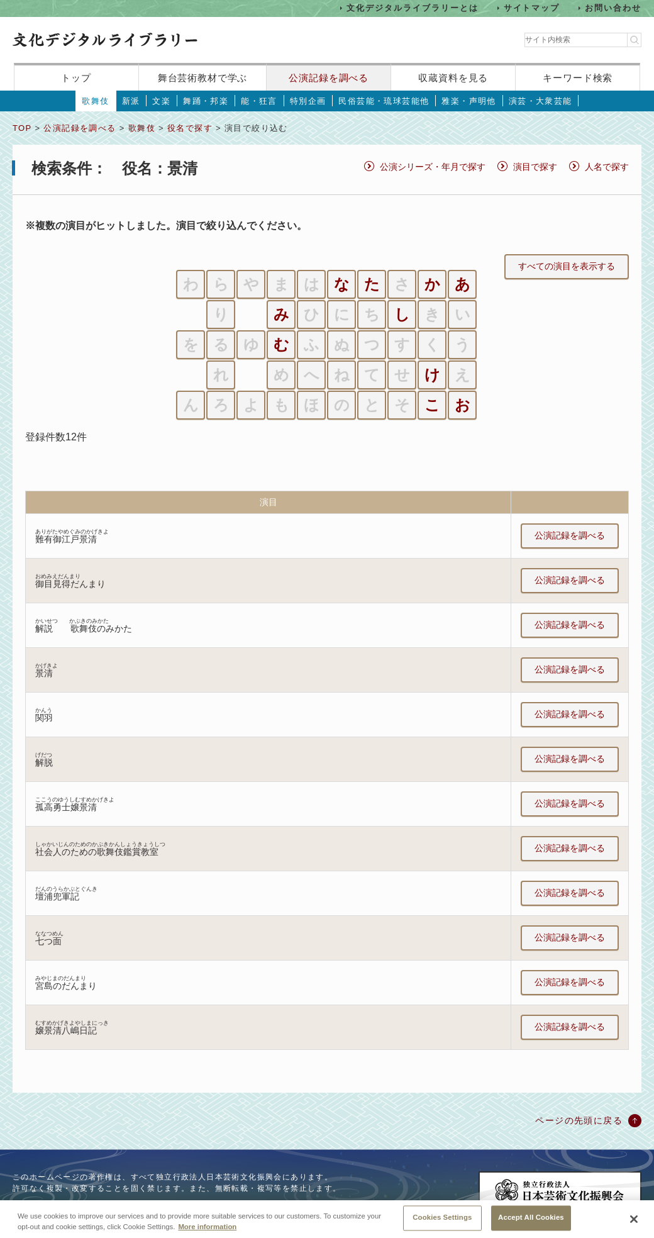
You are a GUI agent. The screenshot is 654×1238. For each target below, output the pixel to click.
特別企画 (308, 101)
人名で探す (607, 167)
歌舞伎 (95, 101)
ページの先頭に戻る (579, 1120)
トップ (76, 77)
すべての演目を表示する (566, 266)
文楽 (161, 101)
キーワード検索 (577, 77)
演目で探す (535, 167)
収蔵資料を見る (453, 77)
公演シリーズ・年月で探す (432, 167)
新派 (131, 101)
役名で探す (190, 128)
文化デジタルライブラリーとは (412, 8)
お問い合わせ (613, 8)
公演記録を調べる (329, 77)
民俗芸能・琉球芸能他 (383, 101)
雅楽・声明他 (468, 101)
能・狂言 (259, 101)
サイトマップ (532, 8)
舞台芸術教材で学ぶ (203, 77)
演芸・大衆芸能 (540, 101)
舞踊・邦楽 (205, 101)
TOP (22, 128)
